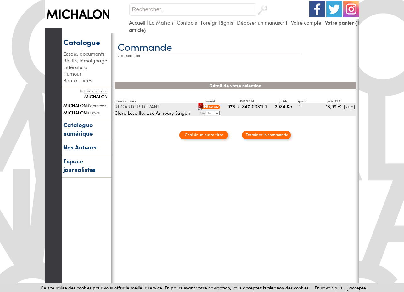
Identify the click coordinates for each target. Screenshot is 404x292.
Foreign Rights (217, 22)
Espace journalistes (79, 165)
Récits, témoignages (86, 60)
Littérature (75, 67)
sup (349, 106)
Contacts (187, 22)
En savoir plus (329, 288)
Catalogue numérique (78, 128)
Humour (72, 73)
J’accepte (356, 288)
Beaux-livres (77, 80)
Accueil (137, 22)
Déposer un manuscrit (262, 22)
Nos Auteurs (80, 147)
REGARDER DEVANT (137, 106)
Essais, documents (84, 53)
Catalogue (81, 42)
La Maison (161, 22)
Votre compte (306, 22)
